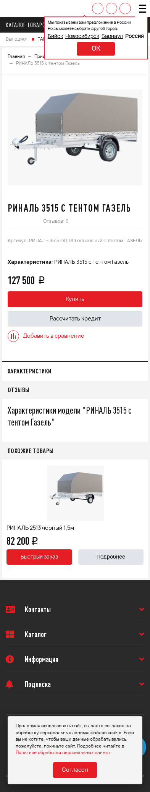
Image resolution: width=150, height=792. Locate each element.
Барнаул (112, 36)
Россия (134, 36)
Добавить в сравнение (46, 336)
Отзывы (18, 389)
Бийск (55, 36)
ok (96, 49)
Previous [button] (9, 519)
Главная (16, 56)
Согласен (75, 770)
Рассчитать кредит (75, 319)
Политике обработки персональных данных (63, 753)
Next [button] (140, 519)
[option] (75, 137)
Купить (75, 299)
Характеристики (30, 371)
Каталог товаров (29, 24)
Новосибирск (82, 36)
